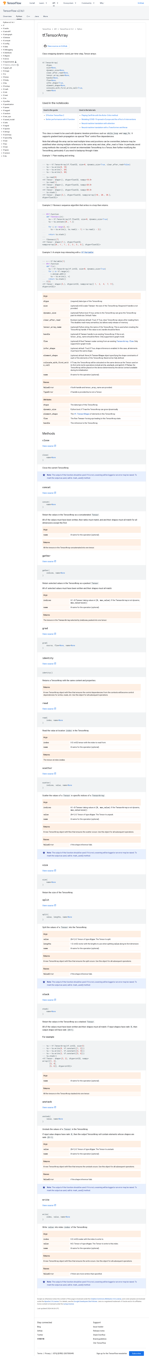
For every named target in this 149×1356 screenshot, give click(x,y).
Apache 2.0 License (51, 1301)
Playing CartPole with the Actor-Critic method (100, 115)
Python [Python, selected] (19, 16)
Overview (7, 16)
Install (32, 3)
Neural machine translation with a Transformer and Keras (104, 127)
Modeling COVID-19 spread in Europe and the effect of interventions (109, 119)
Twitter (40, 1335)
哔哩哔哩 (40, 1339)
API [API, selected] (53, 3)
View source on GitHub (55, 46)
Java (37, 16)
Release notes (99, 1331)
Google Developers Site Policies (85, 1301)
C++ (28, 16)
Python (79, 29)
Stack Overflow (99, 1335)
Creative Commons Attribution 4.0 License (106, 1299)
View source (47, 446)
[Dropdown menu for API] (58, 3)
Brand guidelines (99, 1339)
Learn (41, 3)
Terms (39, 1353)
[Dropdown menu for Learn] (47, 3)
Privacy (48, 1353)
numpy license (68, 1304)
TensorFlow (46, 29)
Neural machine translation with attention (98, 123)
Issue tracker (98, 1327)
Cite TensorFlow (99, 1343)
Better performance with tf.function (60, 119)
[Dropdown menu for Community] (95, 3)
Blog (39, 1327)
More (45, 16)
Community (87, 3)
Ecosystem (68, 3)
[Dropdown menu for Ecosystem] (76, 3)
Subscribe (136, 1353)
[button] (16, 25)
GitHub (141, 3)
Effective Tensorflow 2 (55, 115)
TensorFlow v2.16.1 (13, 11)
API (55, 29)
